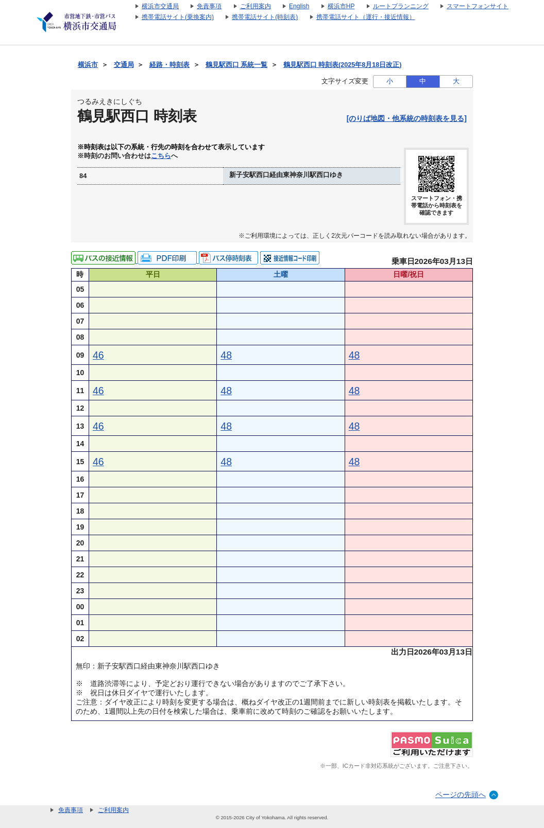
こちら (161, 156)
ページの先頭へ (460, 794)
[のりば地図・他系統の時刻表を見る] (407, 118)
